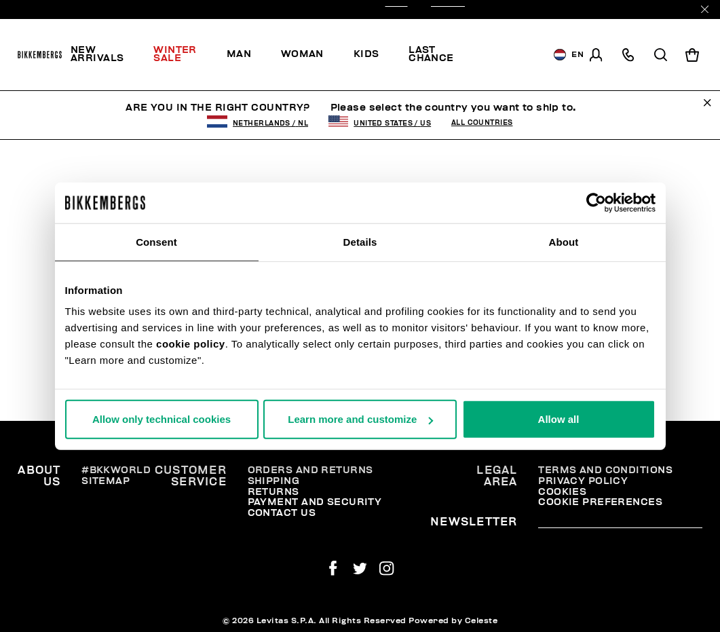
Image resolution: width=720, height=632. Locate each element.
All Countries (482, 122)
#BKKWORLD (116, 470)
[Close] (704, 9)
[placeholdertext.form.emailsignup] (620, 523)
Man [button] (239, 54)
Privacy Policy (583, 481)
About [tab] (564, 241)
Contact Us (282, 513)
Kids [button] (366, 54)
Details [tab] (360, 241)
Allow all (559, 419)
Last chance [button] (431, 54)
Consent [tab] (156, 241)
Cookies (562, 492)
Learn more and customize (360, 419)
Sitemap (105, 481)
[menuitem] (104, 55)
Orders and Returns (310, 470)
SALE (396, 9)
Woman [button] (302, 54)
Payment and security (315, 502)
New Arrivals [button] (97, 54)
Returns (273, 492)
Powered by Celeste (453, 620)
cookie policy (190, 344)
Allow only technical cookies (161, 419)
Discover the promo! (507, 55)
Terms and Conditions (605, 470)
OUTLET (448, 9)
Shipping (274, 481)
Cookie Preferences (600, 502)
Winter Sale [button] (175, 54)
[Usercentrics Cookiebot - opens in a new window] (596, 202)
